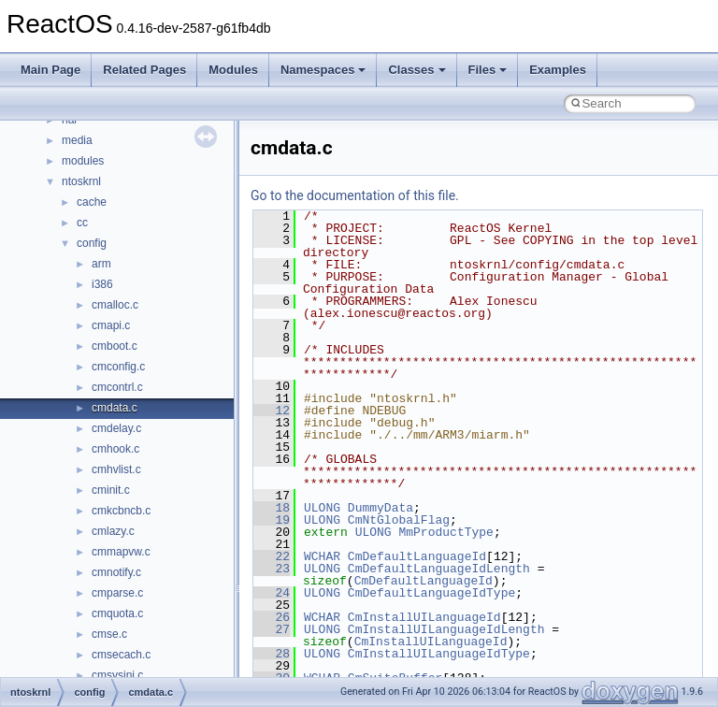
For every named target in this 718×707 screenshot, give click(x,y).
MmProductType (445, 532)
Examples (557, 70)
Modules (233, 70)
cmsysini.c (117, 675)
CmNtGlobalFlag (399, 520)
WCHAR (322, 556)
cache (92, 202)
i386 (102, 284)
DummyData (380, 507)
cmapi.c (111, 325)
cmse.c (109, 634)
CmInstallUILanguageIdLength (446, 629)
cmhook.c (115, 448)
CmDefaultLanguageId (417, 556)
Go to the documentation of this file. (355, 195)
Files (488, 70)
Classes (416, 70)
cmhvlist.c (116, 469)
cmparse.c (117, 592)
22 (271, 556)
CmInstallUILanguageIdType (439, 653)
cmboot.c (114, 346)
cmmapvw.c (121, 551)
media (77, 140)
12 (271, 410)
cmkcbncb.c (121, 510)
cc (82, 222)
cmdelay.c (116, 428)
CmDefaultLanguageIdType (431, 592)
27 (271, 629)
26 (271, 617)
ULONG (322, 507)
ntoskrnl (81, 181)
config (92, 243)
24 (271, 592)
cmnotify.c (116, 572)
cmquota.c (117, 613)
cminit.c (111, 490)
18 (271, 507)
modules (83, 160)
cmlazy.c (113, 531)
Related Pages (144, 70)
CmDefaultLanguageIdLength (439, 568)
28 (271, 653)
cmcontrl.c (117, 387)
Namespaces (323, 70)
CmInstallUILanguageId (424, 617)
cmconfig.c (118, 366)
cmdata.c (114, 407)
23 (271, 568)
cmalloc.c (115, 304)
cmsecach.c (121, 654)
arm (101, 263)
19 (271, 520)
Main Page (50, 70)
